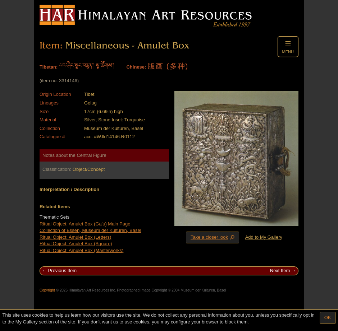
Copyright (47, 290)
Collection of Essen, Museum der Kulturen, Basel (90, 230)
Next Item (280, 270)
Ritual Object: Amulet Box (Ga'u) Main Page (85, 224)
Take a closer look (213, 237)
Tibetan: (49, 67)
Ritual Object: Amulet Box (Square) (76, 243)
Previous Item (62, 270)
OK (327, 317)
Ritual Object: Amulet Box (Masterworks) (81, 250)
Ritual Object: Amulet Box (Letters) (75, 237)
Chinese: (136, 67)
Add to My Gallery (263, 237)
